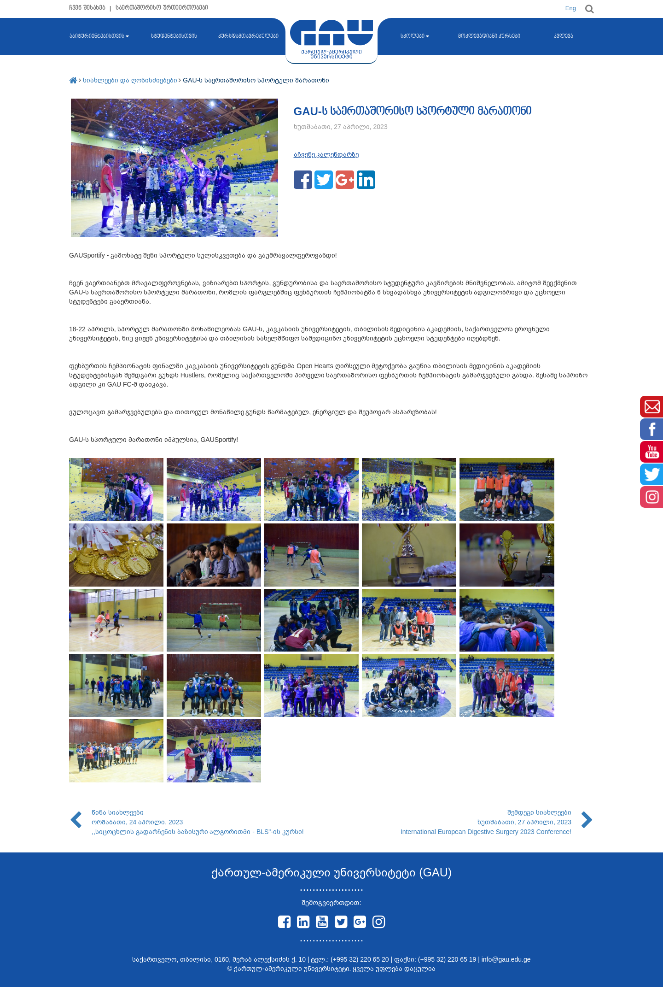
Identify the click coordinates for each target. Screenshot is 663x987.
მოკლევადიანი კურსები (489, 36)
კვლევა (563, 36)
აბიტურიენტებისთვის (99, 36)
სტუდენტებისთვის (174, 36)
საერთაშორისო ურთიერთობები (162, 8)
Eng (570, 8)
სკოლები (415, 36)
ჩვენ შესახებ (87, 8)
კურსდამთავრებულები (248, 36)
